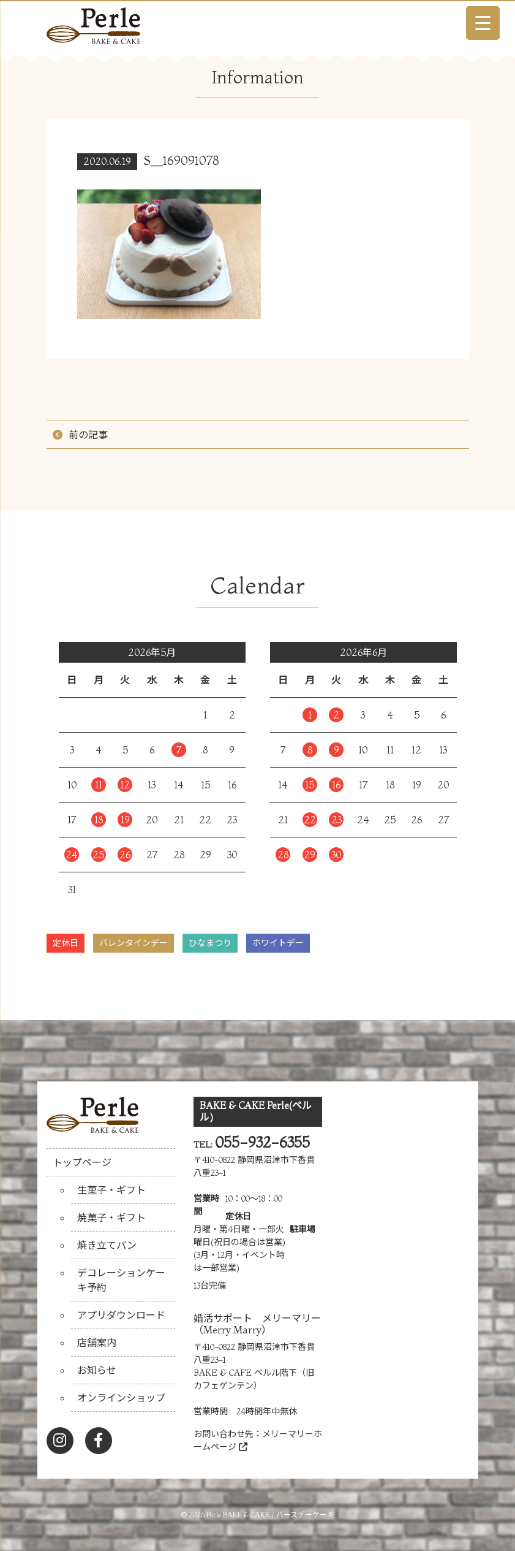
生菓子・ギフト (111, 1190)
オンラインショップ (121, 1398)
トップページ (82, 1162)
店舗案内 (96, 1342)
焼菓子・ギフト (111, 1217)
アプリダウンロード (121, 1315)
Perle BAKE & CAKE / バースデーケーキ (270, 1514)
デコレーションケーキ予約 (121, 1280)
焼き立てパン (107, 1245)
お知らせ (96, 1370)
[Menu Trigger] (483, 23)
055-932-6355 (262, 1142)
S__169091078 (181, 160)
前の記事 (88, 435)
